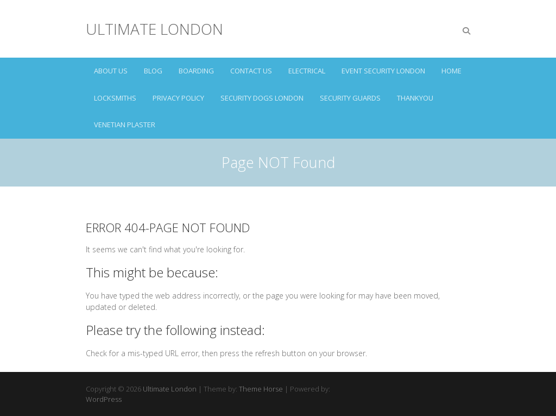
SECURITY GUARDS (350, 98)
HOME (451, 71)
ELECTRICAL (306, 71)
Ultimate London (154, 29)
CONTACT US (251, 71)
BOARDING (196, 71)
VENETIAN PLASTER (124, 124)
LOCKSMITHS (115, 98)
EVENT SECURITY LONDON (383, 71)
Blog (153, 71)
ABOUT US (111, 71)
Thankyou (415, 98)
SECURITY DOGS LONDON (262, 98)
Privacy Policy (178, 98)
